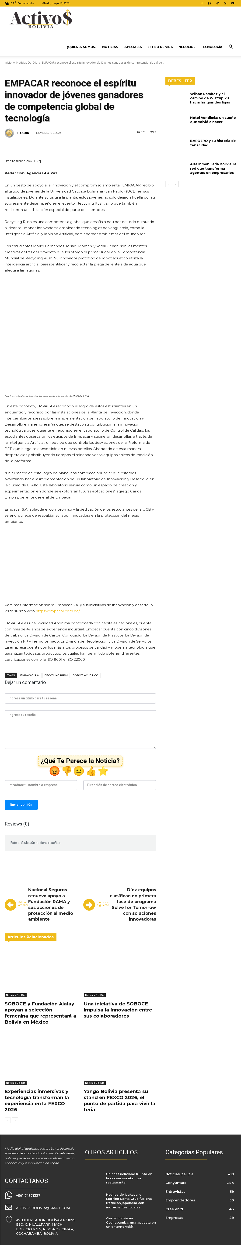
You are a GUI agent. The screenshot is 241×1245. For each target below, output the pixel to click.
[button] (230, 47)
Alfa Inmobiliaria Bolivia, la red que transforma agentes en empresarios (213, 168)
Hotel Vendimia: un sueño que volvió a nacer (213, 120)
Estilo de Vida (160, 47)
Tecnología (211, 47)
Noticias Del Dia (26, 63)
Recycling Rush (56, 675)
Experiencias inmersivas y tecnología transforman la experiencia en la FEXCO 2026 (37, 1100)
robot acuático (85, 675)
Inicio (8, 63)
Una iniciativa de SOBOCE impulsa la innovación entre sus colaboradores (118, 1010)
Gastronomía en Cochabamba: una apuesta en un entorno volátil (131, 1222)
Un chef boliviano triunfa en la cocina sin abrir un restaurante (129, 1178)
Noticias (110, 47)
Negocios (186, 47)
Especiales (132, 47)
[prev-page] (7, 1120)
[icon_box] (22, 1195)
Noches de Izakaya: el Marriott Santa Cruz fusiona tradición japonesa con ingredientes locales (129, 1201)
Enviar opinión (21, 804)
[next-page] (15, 1120)
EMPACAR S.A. (29, 675)
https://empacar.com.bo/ (58, 611)
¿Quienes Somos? (81, 47)
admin (24, 133)
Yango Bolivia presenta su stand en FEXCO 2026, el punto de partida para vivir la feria (119, 1100)
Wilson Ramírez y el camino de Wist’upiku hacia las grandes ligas (210, 98)
